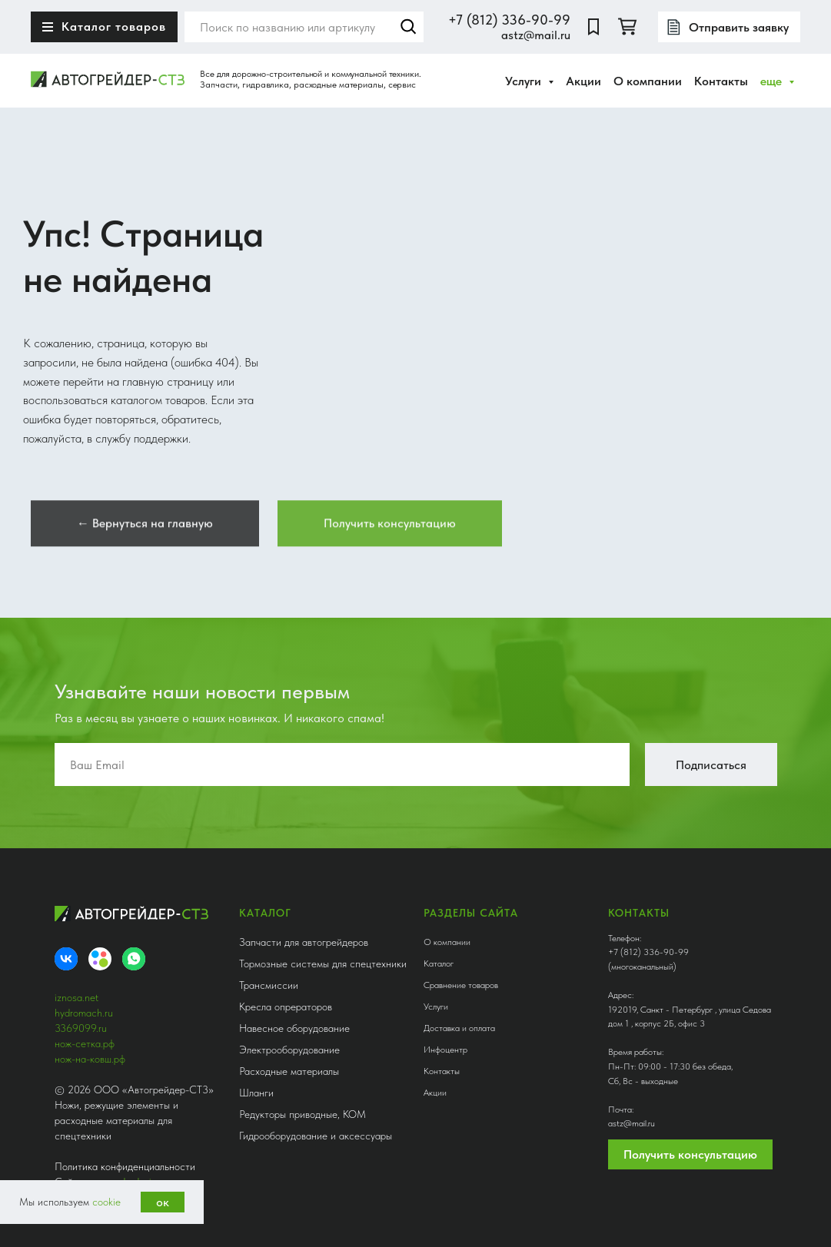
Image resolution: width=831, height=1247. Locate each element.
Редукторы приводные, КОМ (302, 1114)
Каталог (439, 963)
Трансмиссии (268, 985)
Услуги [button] (524, 81)
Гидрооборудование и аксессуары (315, 1135)
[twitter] (627, 26)
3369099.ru (81, 1028)
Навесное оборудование (294, 1028)
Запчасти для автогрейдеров (303, 942)
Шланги (256, 1092)
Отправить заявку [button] (739, 27)
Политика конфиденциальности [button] (125, 1166)
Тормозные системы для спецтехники (323, 963)
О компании (647, 81)
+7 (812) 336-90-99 (509, 20)
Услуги (436, 1006)
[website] (593, 26)
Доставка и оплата (459, 1028)
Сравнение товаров (461, 985)
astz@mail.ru (535, 35)
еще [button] (772, 81)
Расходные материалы (289, 1071)
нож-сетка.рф (85, 1043)
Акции (583, 81)
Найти (408, 27)
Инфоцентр (445, 1049)
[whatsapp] (133, 958)
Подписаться (711, 765)
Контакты (721, 81)
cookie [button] (106, 1202)
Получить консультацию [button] (690, 1154)
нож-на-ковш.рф (90, 1059)
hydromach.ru (84, 1013)
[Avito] (99, 958)
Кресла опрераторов (285, 1006)
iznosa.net (76, 997)
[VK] (66, 958)
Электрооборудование (289, 1049)
